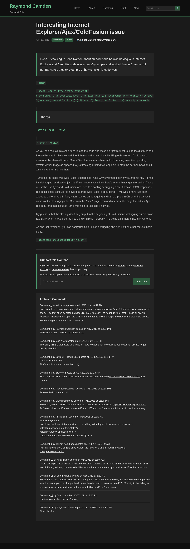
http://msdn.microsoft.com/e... (124, 376)
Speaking (108, 8)
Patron (121, 265)
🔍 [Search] (178, 8)
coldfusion (57, 40)
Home (77, 8)
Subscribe (141, 281)
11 (51, 475)
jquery (69, 40)
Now (136, 8)
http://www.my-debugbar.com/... (129, 404)
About (91, 8)
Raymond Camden (30, 6)
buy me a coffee (60, 269)
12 (51, 495)
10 (51, 460)
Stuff (123, 8)
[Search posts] (160, 8)
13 (51, 507)
